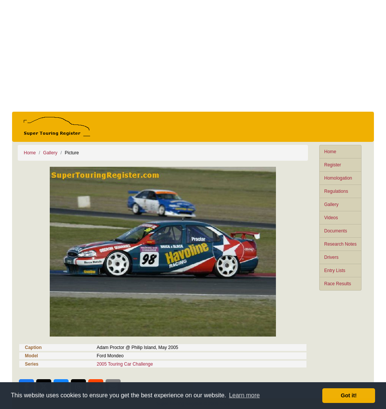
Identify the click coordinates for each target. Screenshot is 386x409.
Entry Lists (334, 270)
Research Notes (340, 244)
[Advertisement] (193, 56)
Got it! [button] (349, 395)
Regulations (336, 191)
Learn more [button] (244, 395)
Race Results (337, 283)
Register (332, 165)
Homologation (338, 178)
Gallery (331, 204)
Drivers (331, 257)
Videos (331, 217)
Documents (335, 231)
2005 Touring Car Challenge (125, 364)
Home (330, 151)
